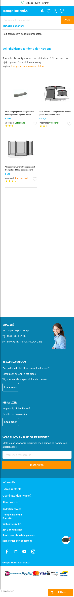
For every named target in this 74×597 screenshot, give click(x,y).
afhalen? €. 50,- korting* (37, 2)
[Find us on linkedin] (15, 551)
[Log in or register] (55, 11)
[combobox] (30, 20)
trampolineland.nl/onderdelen (27, 66)
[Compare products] (42, 11)
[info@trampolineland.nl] (23, 342)
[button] (35, 125)
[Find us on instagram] (33, 551)
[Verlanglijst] (49, 11)
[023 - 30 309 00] (23, 336)
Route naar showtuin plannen (18, 535)
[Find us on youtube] (24, 551)
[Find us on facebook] (6, 551)
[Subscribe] (36, 465)
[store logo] (15, 10)
